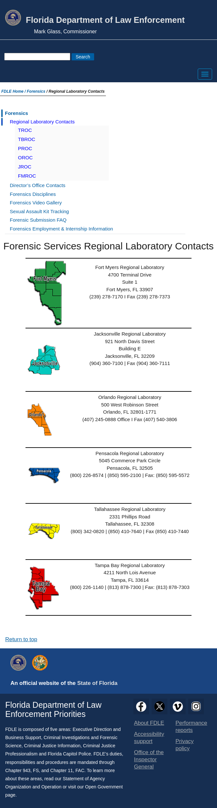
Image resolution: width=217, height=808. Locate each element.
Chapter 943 (17, 770)
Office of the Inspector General (149, 759)
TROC (25, 130)
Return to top (21, 639)
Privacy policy (184, 745)
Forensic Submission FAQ (38, 220)
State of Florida (97, 683)
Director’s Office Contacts (37, 185)
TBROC (26, 139)
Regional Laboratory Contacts (42, 121)
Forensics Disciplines (33, 194)
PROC (25, 148)
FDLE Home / (14, 91)
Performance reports (191, 726)
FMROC (27, 176)
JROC (24, 166)
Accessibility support (149, 737)
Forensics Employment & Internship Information (61, 228)
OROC (25, 157)
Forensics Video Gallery (36, 202)
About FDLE (149, 723)
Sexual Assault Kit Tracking (39, 211)
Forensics (36, 91)
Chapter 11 (61, 770)
